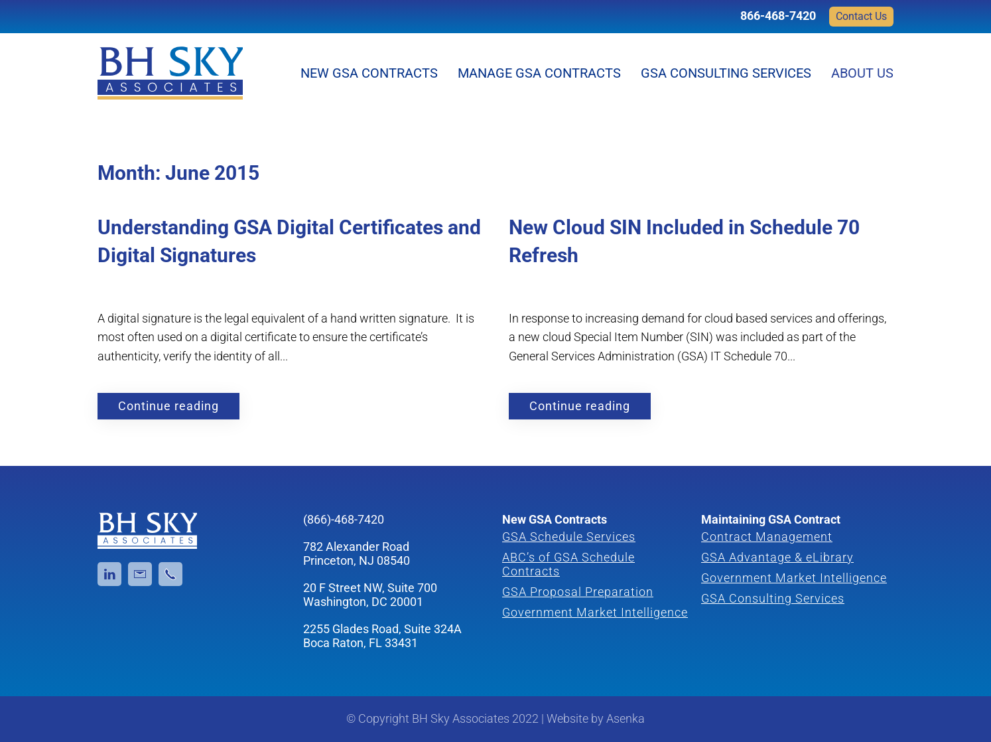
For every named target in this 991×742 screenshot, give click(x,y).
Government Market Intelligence (595, 612)
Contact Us (861, 16)
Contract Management (766, 537)
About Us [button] (862, 73)
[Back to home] (170, 73)
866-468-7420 (778, 16)
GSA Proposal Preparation (577, 592)
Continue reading (168, 406)
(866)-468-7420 (343, 519)
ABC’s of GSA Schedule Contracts (568, 564)
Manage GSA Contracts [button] (539, 73)
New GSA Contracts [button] (369, 73)
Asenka (625, 718)
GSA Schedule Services (568, 537)
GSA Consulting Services (726, 73)
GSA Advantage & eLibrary (777, 557)
